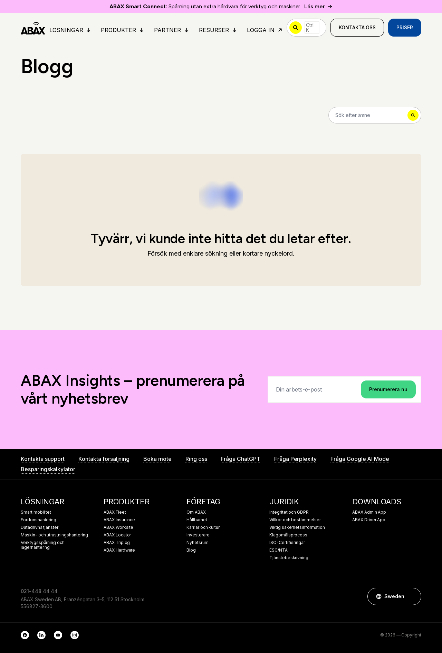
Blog (191, 550)
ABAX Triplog (117, 542)
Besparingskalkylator (48, 469)
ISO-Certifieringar (287, 542)
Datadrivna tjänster (39, 527)
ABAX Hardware (119, 550)
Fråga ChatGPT (240, 459)
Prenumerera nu (388, 389)
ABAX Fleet (115, 512)
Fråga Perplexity (295, 459)
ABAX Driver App (368, 519)
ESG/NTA (278, 550)
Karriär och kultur (203, 527)
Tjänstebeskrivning (288, 557)
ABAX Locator (117, 535)
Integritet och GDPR (289, 512)
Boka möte (157, 459)
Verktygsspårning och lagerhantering (43, 545)
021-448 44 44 (39, 591)
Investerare (197, 535)
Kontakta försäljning (103, 459)
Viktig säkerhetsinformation (297, 527)
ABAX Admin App (369, 512)
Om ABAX (196, 512)
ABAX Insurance (119, 519)
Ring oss (196, 459)
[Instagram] (74, 635)
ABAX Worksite (118, 527)
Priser (404, 27)
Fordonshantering (38, 519)
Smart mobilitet (36, 512)
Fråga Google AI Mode (359, 459)
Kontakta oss (357, 27)
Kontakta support (43, 459)
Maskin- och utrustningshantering (54, 535)
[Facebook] (25, 635)
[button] (412, 596)
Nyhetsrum (197, 542)
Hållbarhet (196, 519)
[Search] (374, 115)
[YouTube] (58, 635)
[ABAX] (33, 27)
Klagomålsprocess (288, 535)
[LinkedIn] (41, 635)
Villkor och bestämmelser (295, 519)
